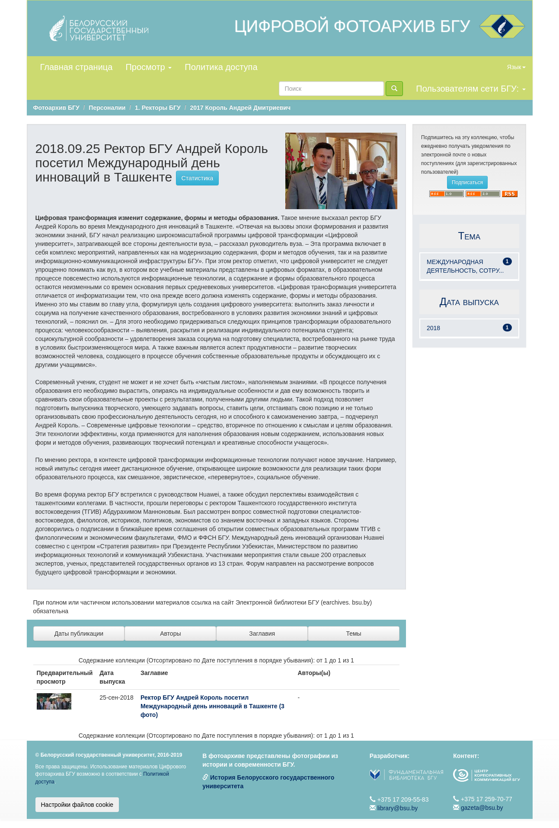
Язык (516, 67)
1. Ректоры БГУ (158, 107)
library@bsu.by (397, 808)
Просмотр (148, 67)
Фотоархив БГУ (56, 107)
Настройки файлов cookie (77, 804)
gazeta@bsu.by (482, 807)
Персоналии (107, 107)
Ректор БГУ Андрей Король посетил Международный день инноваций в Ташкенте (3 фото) (212, 706)
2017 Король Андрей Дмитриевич (240, 107)
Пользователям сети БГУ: (470, 88)
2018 (433, 328)
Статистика (198, 178)
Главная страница (76, 67)
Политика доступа (221, 67)
